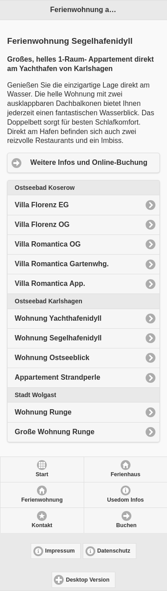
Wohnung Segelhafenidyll (58, 338)
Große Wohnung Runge (54, 432)
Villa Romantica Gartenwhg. (62, 264)
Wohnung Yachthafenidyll (58, 318)
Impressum (60, 551)
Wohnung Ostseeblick (52, 357)
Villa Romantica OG (48, 244)
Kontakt (42, 525)
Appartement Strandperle (57, 377)
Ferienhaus (125, 474)
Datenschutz (113, 551)
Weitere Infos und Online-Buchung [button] (88, 162)
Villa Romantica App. (50, 283)
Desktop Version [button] (88, 580)
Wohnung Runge (43, 412)
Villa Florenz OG (42, 224)
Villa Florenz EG (42, 205)
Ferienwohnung (42, 500)
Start (42, 474)
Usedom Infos (125, 500)
